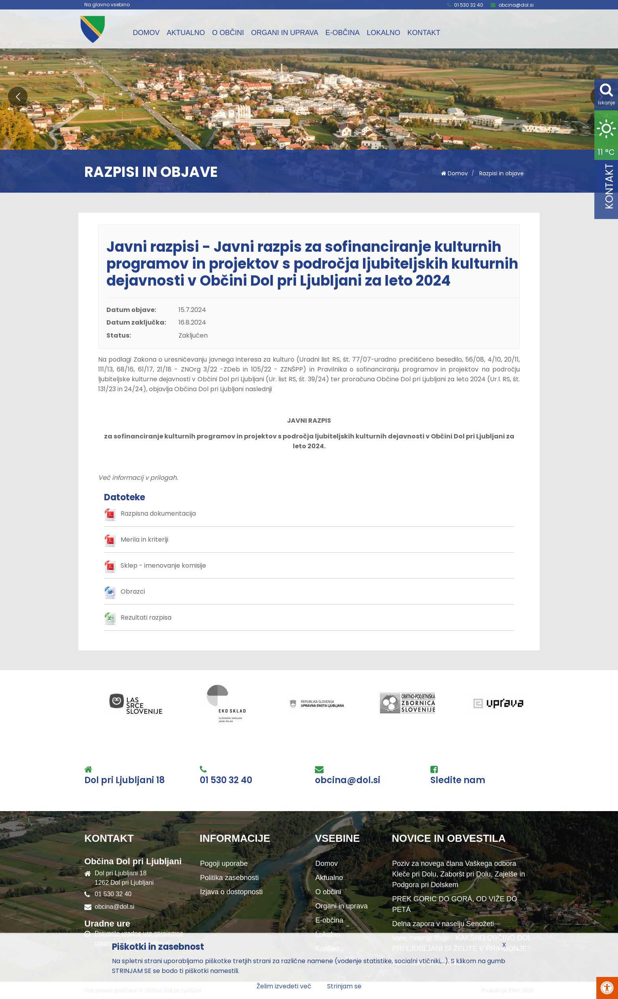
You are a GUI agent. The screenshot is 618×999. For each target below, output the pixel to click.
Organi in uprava (284, 33)
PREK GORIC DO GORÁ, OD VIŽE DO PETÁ (454, 904)
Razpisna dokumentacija (158, 513)
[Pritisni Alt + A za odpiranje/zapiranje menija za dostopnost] (607, 988)
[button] (18, 96)
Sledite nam (457, 780)
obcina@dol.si (516, 5)
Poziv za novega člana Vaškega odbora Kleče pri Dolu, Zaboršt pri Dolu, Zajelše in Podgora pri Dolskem (458, 874)
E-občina (342, 33)
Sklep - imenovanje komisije (163, 565)
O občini (228, 33)
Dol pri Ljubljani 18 (124, 780)
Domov (146, 33)
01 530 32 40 (468, 5)
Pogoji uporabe (224, 863)
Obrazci (133, 591)
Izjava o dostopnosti (231, 892)
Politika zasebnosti (229, 878)
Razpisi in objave (501, 173)
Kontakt (423, 33)
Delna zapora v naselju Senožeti (443, 924)
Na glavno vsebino (107, 4)
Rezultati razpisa (146, 617)
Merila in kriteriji (144, 539)
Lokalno (383, 33)
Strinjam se (344, 986)
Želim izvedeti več (284, 986)
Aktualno (186, 33)
